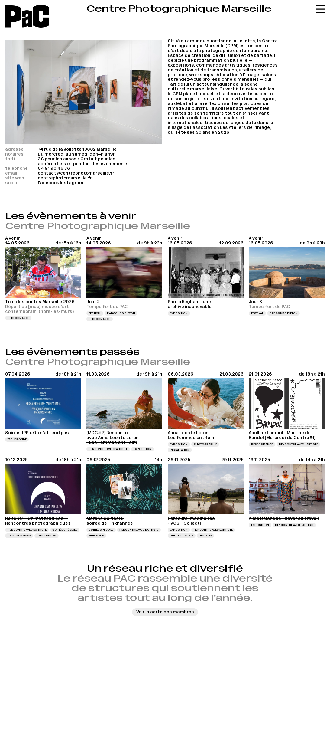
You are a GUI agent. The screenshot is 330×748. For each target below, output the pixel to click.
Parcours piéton (121, 313)
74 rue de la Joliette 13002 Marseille (77, 149)
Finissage (96, 535)
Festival (95, 313)
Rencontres (46, 535)
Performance (18, 318)
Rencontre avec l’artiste (108, 449)
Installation (179, 449)
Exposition (179, 313)
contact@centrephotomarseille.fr (76, 173)
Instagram (71, 182)
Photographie (205, 444)
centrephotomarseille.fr (65, 178)
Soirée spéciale (64, 529)
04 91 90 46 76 (54, 168)
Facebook (48, 182)
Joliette (205, 535)
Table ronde (17, 439)
